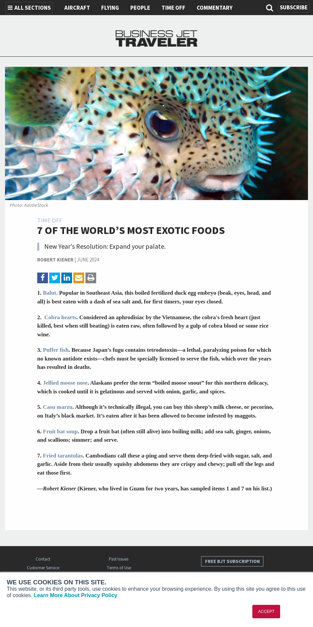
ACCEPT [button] (266, 611)
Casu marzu (57, 407)
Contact (43, 559)
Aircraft (77, 8)
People (140, 8)
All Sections (29, 8)
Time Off (173, 8)
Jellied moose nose (65, 383)
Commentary (215, 8)
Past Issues (118, 559)
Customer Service (43, 568)
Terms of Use (119, 568)
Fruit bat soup (60, 431)
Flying (110, 8)
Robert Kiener (55, 259)
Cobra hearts (59, 317)
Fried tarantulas (63, 455)
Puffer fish (56, 350)
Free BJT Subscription (232, 561)
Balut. (50, 293)
